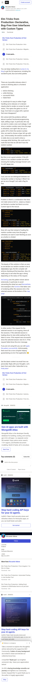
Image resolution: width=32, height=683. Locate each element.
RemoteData (26, 284)
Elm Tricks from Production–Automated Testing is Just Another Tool (16, 577)
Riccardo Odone (10, 7)
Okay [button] (4, 679)
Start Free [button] (6, 449)
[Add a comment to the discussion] (17, 463)
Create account (25, 2)
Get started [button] (16, 525)
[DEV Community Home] (7, 2)
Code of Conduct (11, 469)
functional (9, 32)
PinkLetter (4, 368)
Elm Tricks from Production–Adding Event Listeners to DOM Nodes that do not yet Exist (16, 587)
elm (3, 32)
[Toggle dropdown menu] (29, 405)
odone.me (18, 10)
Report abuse (21, 469)
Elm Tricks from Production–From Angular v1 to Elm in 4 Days (16, 568)
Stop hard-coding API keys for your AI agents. (15, 511)
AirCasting (4, 280)
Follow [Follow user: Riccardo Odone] (16, 541)
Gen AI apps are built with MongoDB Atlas (15, 428)
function (17, 287)
